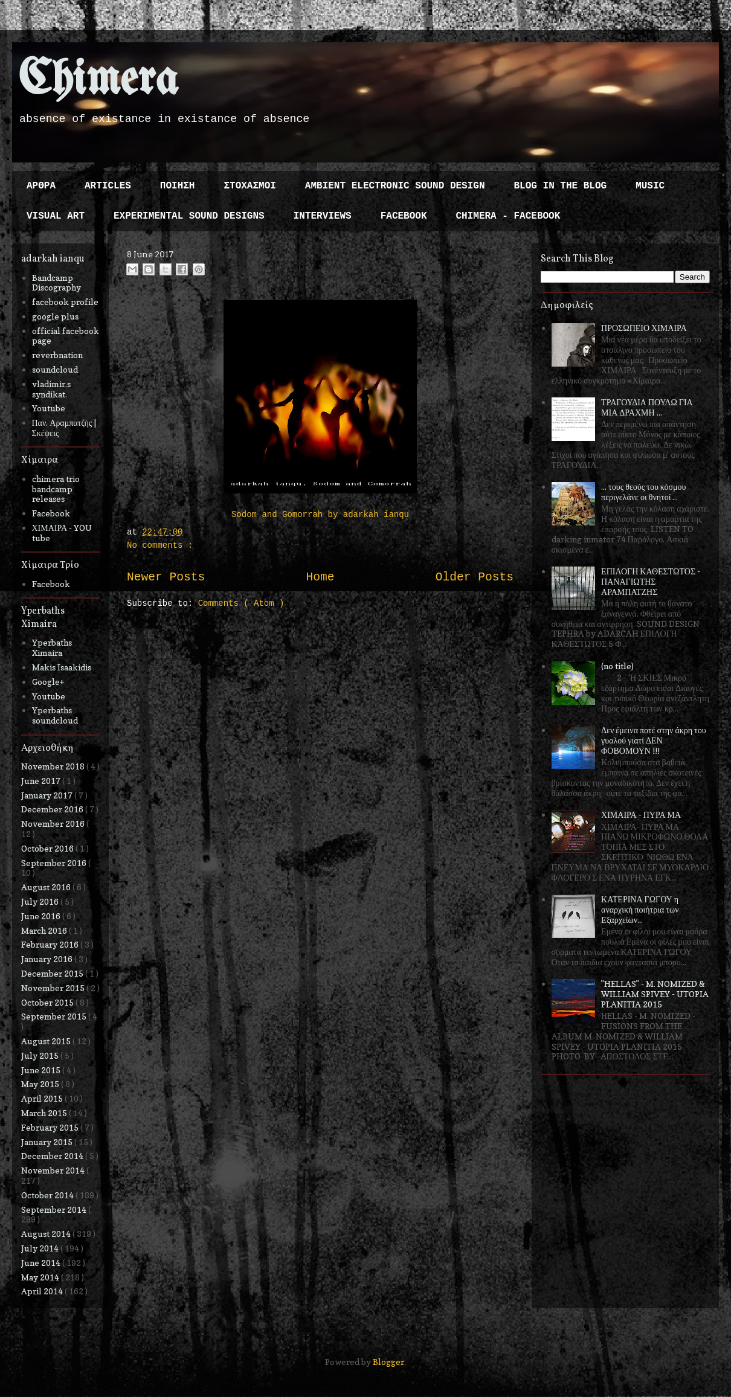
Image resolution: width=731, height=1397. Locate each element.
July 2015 (40, 1055)
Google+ (48, 681)
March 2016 (45, 930)
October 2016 (48, 848)
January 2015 (47, 1142)
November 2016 (53, 823)
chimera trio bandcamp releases (56, 489)
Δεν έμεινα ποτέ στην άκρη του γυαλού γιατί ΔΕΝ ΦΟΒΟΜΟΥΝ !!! (653, 740)
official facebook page (65, 336)
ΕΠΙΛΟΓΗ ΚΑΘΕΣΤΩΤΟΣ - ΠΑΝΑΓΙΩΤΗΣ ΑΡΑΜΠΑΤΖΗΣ (650, 581)
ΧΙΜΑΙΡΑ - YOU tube (62, 532)
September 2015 (54, 1016)
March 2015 (45, 1113)
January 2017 (47, 795)
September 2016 (54, 863)
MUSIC (650, 186)
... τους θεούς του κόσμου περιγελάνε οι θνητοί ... (643, 491)
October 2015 (48, 1002)
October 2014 (48, 1195)
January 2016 (47, 959)
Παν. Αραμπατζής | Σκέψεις (64, 427)
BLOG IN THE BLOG (560, 186)
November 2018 (53, 766)
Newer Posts (166, 577)
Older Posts (475, 577)
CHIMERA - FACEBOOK (508, 216)
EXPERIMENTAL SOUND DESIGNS (189, 216)
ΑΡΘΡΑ (41, 186)
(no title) (617, 666)
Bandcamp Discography (56, 282)
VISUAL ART (56, 216)
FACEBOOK (404, 216)
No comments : (160, 545)
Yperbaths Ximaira (52, 647)
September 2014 (54, 1209)
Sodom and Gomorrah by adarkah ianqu (320, 514)
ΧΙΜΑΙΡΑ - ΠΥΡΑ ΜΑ (641, 814)
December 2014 (53, 1156)
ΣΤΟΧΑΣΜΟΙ (249, 186)
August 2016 (46, 887)
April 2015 (43, 1098)
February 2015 (50, 1127)
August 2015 (46, 1041)
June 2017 (41, 781)
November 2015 (53, 988)
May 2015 (41, 1084)
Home (320, 577)
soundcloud (55, 369)
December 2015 (53, 973)
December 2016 (53, 809)
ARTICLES (108, 186)
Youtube (48, 408)
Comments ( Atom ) (241, 603)
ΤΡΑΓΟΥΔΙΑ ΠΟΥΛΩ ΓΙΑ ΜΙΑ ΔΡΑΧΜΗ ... (647, 407)
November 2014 (53, 1170)
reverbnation (57, 355)
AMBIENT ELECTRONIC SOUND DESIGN (395, 186)
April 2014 (43, 1291)
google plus (55, 316)
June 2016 (41, 916)
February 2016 (50, 944)
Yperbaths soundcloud (55, 715)
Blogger (388, 1362)
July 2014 (40, 1248)
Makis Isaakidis (61, 667)
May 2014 (41, 1277)
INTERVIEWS (323, 216)
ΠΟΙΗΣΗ (177, 186)
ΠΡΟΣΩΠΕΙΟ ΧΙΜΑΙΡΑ (644, 328)
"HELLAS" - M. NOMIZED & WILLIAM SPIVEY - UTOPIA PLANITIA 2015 (655, 993)
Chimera (98, 81)
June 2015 (41, 1070)
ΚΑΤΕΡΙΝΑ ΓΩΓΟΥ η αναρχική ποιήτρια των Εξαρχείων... (639, 909)
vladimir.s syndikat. (51, 389)
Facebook (51, 513)
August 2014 (46, 1233)
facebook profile (65, 302)
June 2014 (41, 1262)
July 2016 (40, 901)
